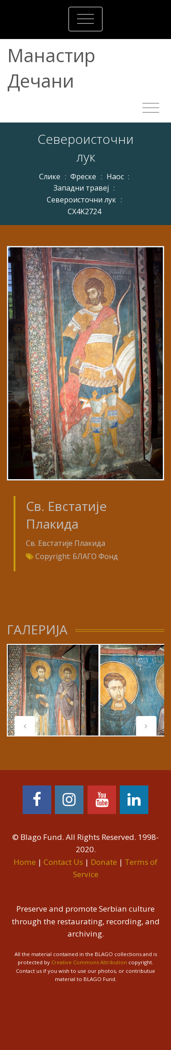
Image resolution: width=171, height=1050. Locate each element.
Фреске (83, 177)
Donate (104, 862)
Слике (49, 177)
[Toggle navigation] (85, 19)
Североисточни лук (81, 200)
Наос (115, 177)
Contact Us (63, 862)
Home (25, 862)
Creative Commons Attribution (89, 962)
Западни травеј (81, 188)
